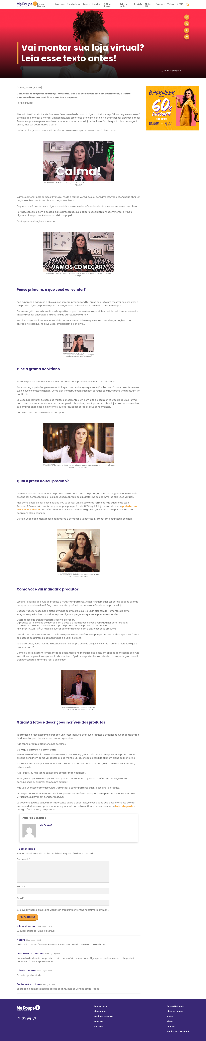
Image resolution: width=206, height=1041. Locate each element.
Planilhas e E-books (103, 1016)
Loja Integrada (124, 806)
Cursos (86, 4)
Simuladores (73, 4)
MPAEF (180, 4)
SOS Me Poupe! (107, 5)
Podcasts (160, 4)
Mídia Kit (147, 5)
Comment (23, 859)
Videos (170, 1021)
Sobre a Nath (123, 5)
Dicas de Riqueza (41, 5)
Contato (138, 4)
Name (21, 886)
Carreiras (98, 1026)
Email (20, 898)
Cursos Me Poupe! (175, 1006)
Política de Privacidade (178, 1031)
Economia (60, 4)
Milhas (170, 1016)
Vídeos (170, 4)
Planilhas (96, 4)
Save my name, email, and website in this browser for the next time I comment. (64, 910)
